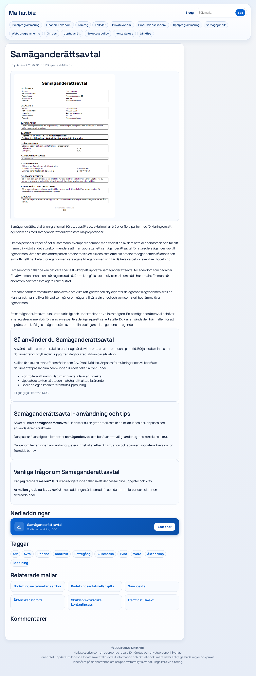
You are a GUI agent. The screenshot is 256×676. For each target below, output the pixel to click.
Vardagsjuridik (216, 25)
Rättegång (82, 554)
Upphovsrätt (72, 33)
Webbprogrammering (26, 33)
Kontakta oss (124, 33)
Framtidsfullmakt (141, 600)
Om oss (52, 33)
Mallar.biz (22, 12)
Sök (240, 12)
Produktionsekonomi (152, 25)
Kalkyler (100, 25)
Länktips (145, 33)
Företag (83, 25)
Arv (15, 554)
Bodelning (20, 563)
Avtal (27, 554)
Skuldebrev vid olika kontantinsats (86, 602)
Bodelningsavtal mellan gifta (92, 586)
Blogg (190, 13)
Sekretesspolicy (98, 33)
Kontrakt (61, 554)
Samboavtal (137, 586)
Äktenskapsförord (28, 600)
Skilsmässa (105, 554)
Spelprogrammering (186, 25)
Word (137, 554)
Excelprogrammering (26, 25)
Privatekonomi (122, 25)
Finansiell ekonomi (58, 25)
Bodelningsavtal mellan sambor (37, 586)
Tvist (123, 554)
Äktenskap (155, 554)
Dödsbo (43, 554)
